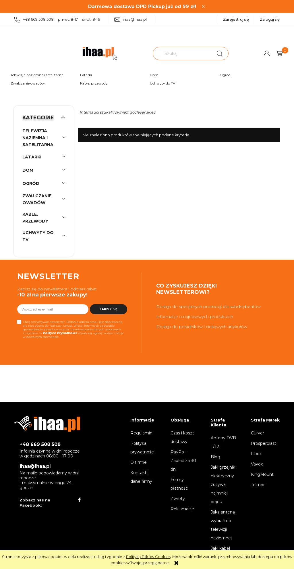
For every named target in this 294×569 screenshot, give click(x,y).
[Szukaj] (219, 53)
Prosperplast (263, 443)
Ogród (225, 75)
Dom (154, 75)
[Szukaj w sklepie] (182, 53)
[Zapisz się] (108, 309)
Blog (215, 456)
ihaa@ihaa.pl (130, 19)
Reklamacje (182, 508)
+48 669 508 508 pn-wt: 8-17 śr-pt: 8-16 (57, 20)
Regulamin (141, 433)
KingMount (262, 474)
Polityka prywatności (142, 448)
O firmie (138, 462)
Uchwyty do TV (162, 83)
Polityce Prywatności (60, 333)
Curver (257, 433)
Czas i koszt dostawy (182, 437)
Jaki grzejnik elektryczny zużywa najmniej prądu (223, 484)
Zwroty (178, 498)
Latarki (86, 75)
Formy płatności (180, 484)
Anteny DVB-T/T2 (224, 442)
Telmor (258, 484)
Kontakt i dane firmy (141, 477)
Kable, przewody (94, 83)
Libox (256, 453)
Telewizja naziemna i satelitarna (37, 75)
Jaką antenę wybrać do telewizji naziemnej (223, 525)
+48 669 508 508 (40, 444)
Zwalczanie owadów (28, 83)
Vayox (257, 464)
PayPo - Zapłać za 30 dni (183, 460)
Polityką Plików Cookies (148, 556)
